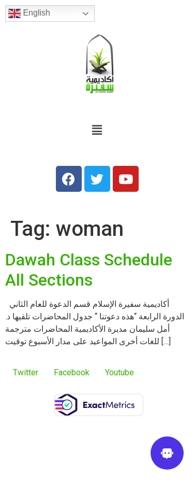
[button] (97, 130)
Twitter (25, 372)
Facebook (71, 372)
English (29, 13)
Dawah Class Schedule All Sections (88, 269)
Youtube (119, 372)
